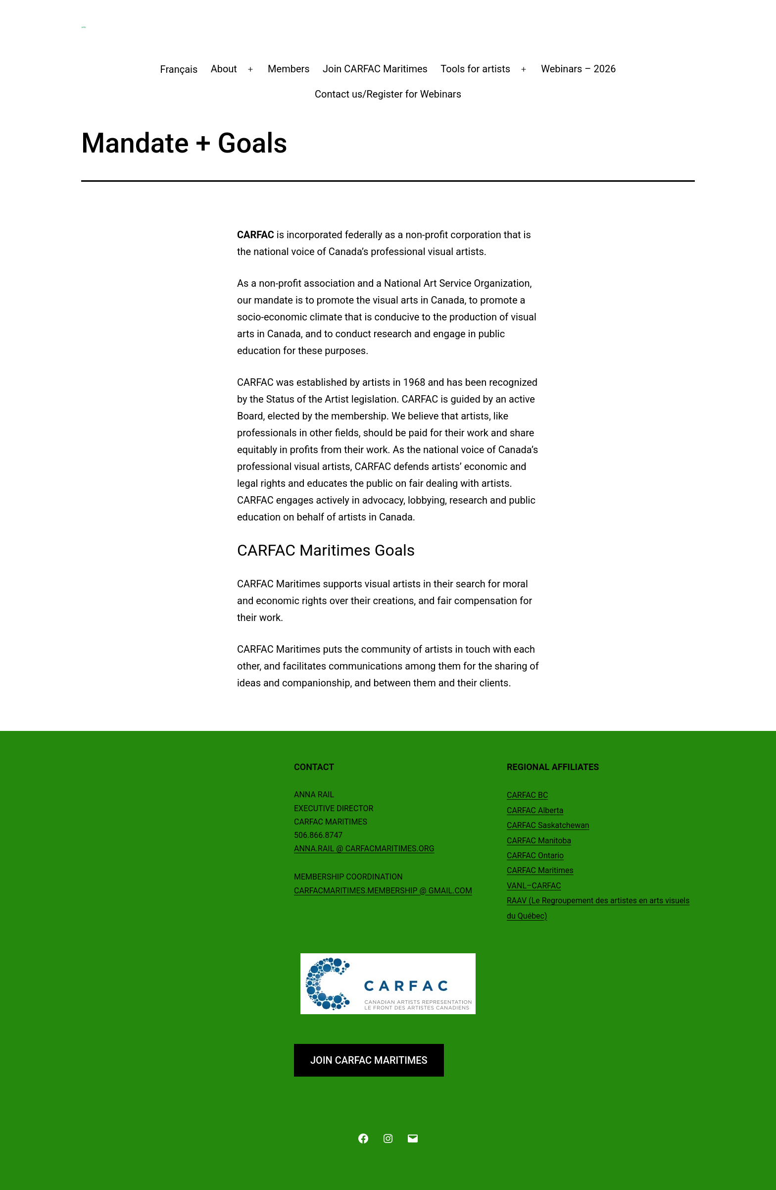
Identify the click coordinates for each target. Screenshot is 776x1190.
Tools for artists (475, 69)
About (224, 69)
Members (289, 69)
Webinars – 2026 (578, 69)
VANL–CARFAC (534, 885)
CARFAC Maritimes (540, 870)
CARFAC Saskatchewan (548, 825)
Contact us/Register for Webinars (388, 94)
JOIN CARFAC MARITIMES (369, 1060)
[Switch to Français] (178, 69)
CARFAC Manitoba (539, 840)
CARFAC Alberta (535, 810)
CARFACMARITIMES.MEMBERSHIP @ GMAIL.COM (383, 890)
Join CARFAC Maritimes (375, 69)
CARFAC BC (527, 795)
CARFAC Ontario (535, 855)
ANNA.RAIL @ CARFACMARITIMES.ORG (364, 848)
